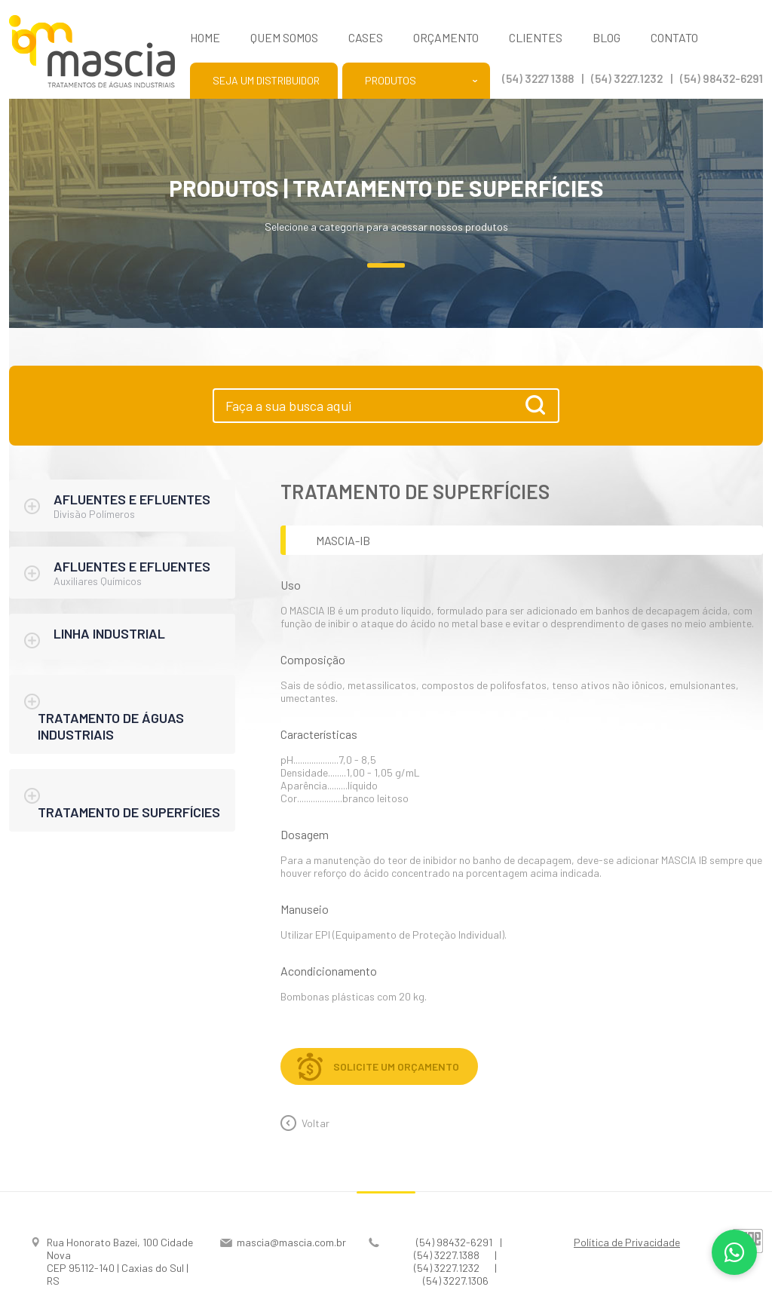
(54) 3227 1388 (538, 78)
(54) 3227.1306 (456, 1280)
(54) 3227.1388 (446, 1255)
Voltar (315, 1123)
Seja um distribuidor (266, 80)
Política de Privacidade (627, 1242)
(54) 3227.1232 (627, 78)
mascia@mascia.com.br (291, 1242)
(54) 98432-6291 (721, 78)
